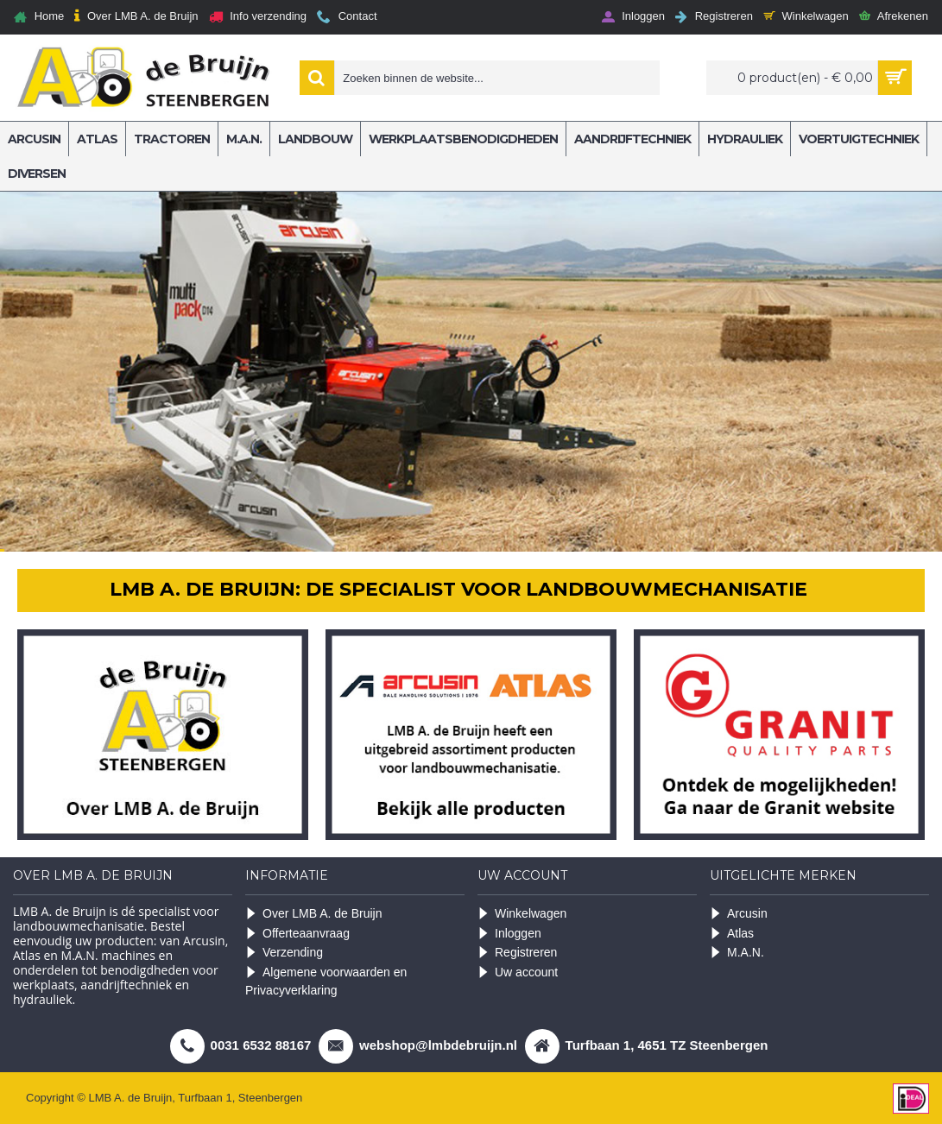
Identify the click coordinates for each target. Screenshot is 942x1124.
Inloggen (509, 933)
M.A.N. (737, 952)
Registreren (517, 952)
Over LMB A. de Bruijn (313, 913)
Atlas (732, 933)
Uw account (517, 972)
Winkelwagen (521, 913)
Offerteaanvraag (297, 933)
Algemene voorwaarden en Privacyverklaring (326, 981)
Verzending (284, 952)
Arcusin (739, 913)
